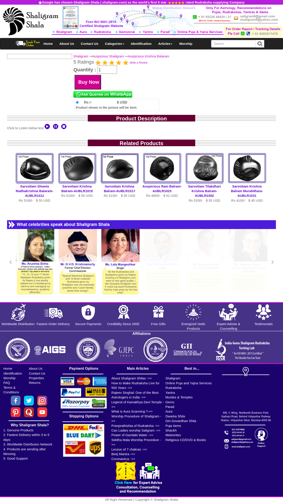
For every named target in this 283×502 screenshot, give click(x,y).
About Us (66, 43)
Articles (165, 43)
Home (48, 43)
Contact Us (89, 43)
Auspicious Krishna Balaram (148, 56)
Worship (185, 43)
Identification (141, 43)
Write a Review (138, 62)
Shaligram (80, 56)
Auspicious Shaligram (108, 56)
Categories (114, 43)
